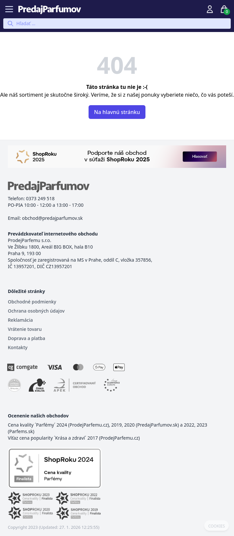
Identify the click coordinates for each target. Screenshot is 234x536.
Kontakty (17, 347)
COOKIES (216, 526)
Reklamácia (20, 320)
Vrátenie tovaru (25, 329)
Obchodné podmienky (32, 302)
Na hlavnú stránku (117, 112)
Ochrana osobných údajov (36, 311)
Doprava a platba (26, 338)
